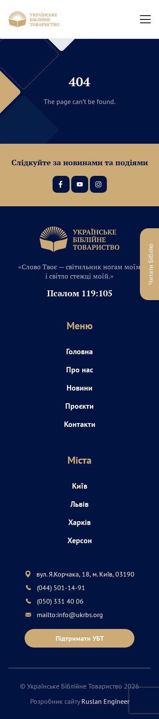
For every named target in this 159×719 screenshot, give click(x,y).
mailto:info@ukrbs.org (70, 614)
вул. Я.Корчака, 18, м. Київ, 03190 (85, 574)
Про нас (79, 370)
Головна (79, 351)
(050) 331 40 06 (60, 601)
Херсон (79, 540)
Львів (79, 504)
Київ (79, 486)
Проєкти (79, 406)
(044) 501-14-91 (61, 587)
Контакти (79, 424)
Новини (79, 388)
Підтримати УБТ (80, 638)
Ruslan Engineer (105, 701)
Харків (79, 522)
